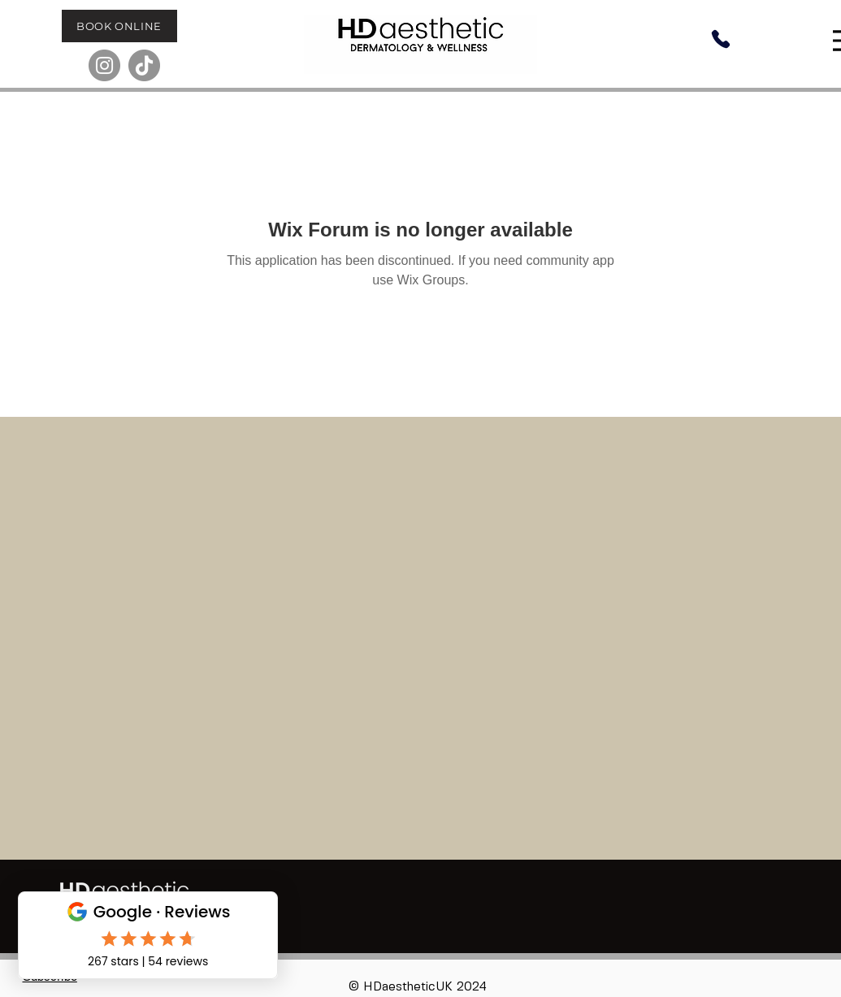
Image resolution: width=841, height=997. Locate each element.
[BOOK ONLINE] (119, 26)
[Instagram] (104, 65)
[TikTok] (144, 65)
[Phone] (720, 39)
